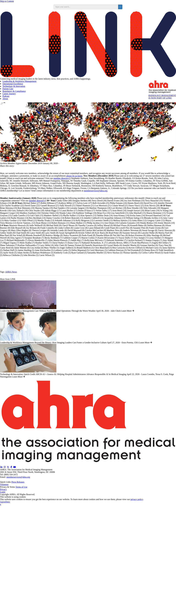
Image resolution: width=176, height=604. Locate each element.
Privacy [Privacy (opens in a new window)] (3, 489)
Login (2, 492)
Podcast (5, 96)
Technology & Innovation (13, 86)
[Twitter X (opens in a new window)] (8, 467)
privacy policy (136, 499)
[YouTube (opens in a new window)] (14, 467)
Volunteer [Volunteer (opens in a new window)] (4, 484)
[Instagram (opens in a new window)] (4, 467)
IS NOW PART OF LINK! (162, 96)
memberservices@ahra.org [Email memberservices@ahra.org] (18, 477)
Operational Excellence (12, 84)
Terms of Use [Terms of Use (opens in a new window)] (21, 487)
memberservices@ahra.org (95, 190)
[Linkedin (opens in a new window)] (1, 467)
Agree (2, 502)
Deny (7, 502)
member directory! (61, 178)
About (5, 98)
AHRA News (11, 272)
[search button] (120, 7)
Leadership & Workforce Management (19, 81)
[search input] (86, 7)
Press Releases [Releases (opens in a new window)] (18, 482)
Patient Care (7, 89)
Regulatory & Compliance (14, 91)
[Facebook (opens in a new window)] (11, 467)
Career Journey (9, 93)
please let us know (74, 176)
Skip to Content (7, 1)
